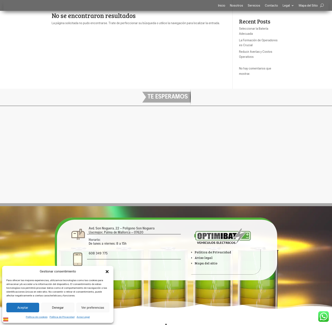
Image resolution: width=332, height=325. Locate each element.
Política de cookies (36, 316)
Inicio (221, 5)
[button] (107, 271)
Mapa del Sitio (308, 5)
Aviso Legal (83, 316)
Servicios (254, 5)
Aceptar (22, 308)
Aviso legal (204, 257)
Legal (286, 5)
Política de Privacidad (62, 316)
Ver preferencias (92, 308)
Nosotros (236, 5)
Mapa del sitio (206, 263)
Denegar (58, 308)
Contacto (271, 5)
